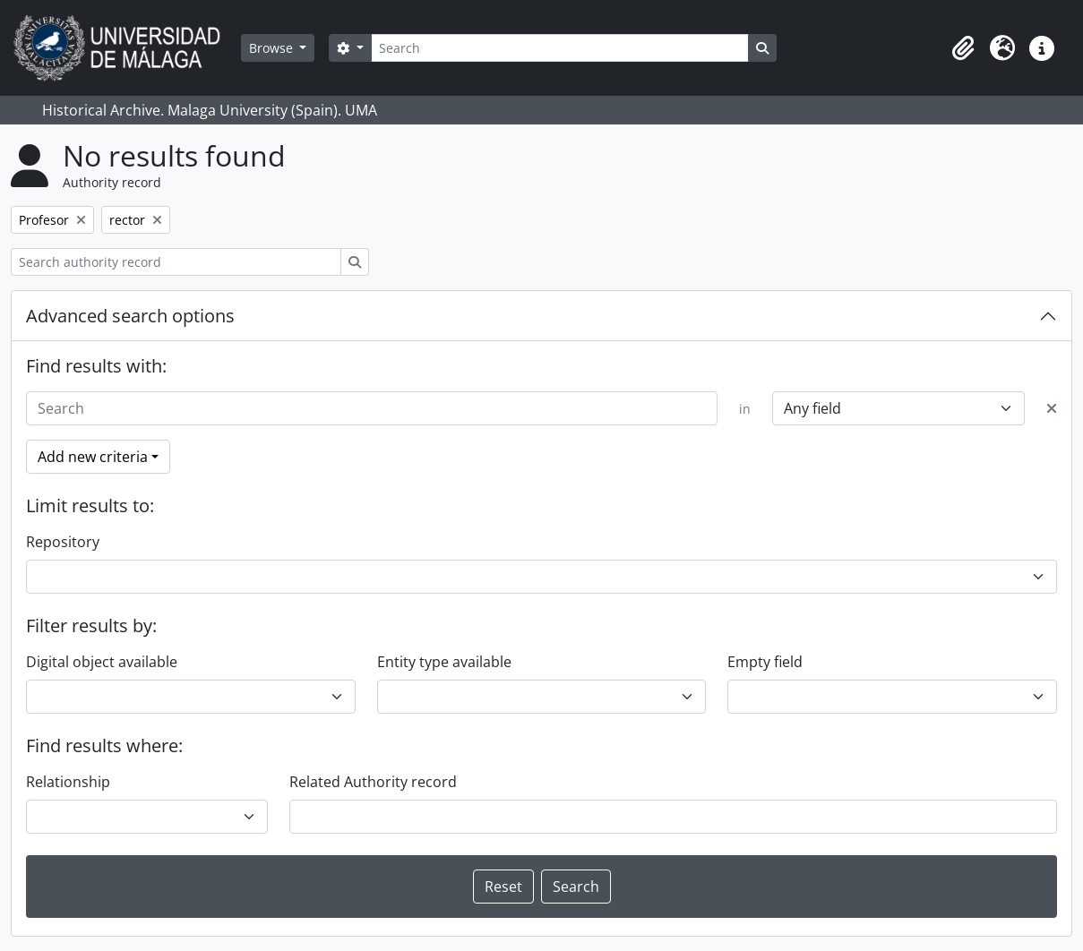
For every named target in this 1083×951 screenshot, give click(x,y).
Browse (273, 47)
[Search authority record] (176, 262)
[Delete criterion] (1051, 408)
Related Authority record (373, 782)
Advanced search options (130, 316)
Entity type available (444, 662)
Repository (62, 542)
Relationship (68, 782)
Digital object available (101, 662)
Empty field (765, 662)
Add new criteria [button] (93, 457)
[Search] (560, 48)
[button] (963, 48)
